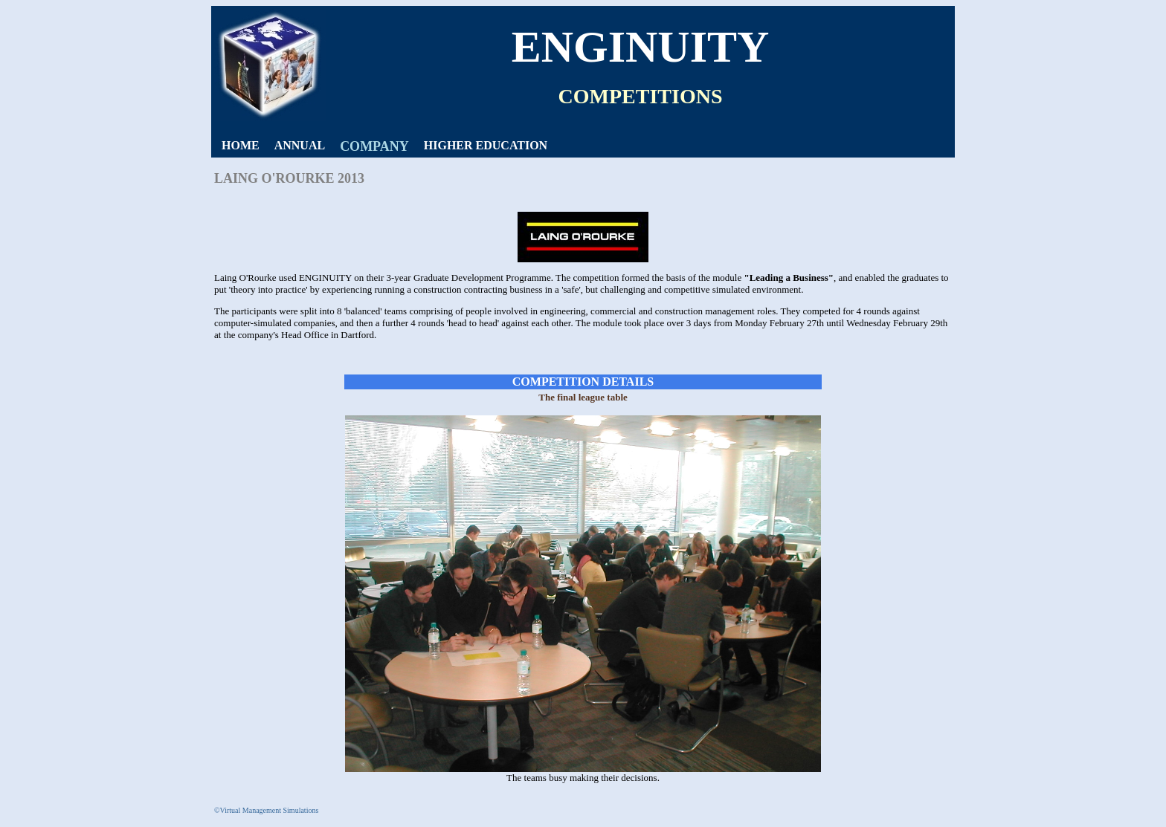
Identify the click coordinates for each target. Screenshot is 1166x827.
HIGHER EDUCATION (485, 145)
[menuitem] (240, 145)
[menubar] (384, 147)
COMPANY (374, 146)
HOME (241, 145)
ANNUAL (299, 145)
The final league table (583, 397)
